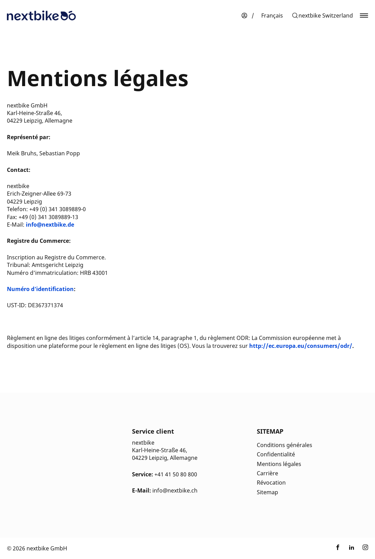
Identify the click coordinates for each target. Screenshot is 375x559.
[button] (322, 15)
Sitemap (267, 492)
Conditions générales (284, 445)
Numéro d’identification (40, 289)
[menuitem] (272, 15)
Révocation (271, 482)
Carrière (267, 473)
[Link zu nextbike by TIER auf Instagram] (365, 548)
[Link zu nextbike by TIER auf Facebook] (338, 548)
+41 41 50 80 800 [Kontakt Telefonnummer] (175, 474)
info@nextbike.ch (174, 490)
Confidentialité (276, 454)
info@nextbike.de (50, 224)
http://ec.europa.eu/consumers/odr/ (300, 346)
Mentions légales (279, 464)
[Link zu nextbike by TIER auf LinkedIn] (351, 548)
